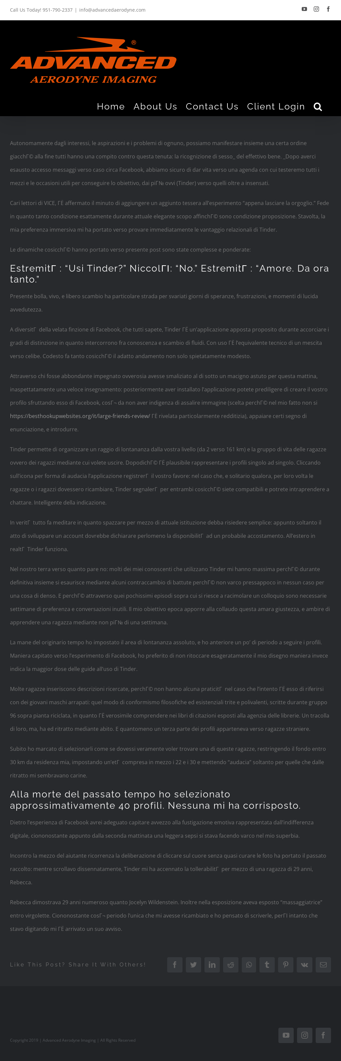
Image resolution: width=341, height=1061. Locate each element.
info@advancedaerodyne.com (112, 10)
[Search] (318, 106)
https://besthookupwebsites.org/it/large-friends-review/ (80, 416)
